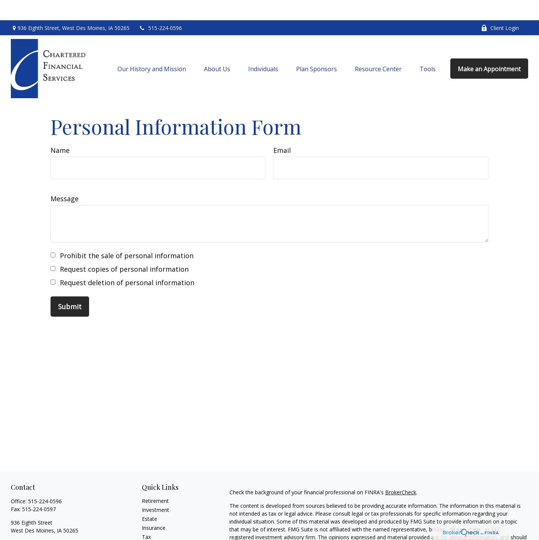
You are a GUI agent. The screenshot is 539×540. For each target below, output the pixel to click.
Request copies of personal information (124, 248)
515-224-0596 (160, 7)
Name (60, 130)
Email (282, 130)
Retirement (155, 480)
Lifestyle (152, 534)
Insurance (153, 507)
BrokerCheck (400, 472)
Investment (155, 489)
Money (150, 525)
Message (65, 178)
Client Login (500, 7)
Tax (146, 516)
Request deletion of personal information (127, 262)
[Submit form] (70, 286)
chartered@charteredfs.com (45, 523)
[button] (151, 48)
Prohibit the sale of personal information (127, 235)
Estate (149, 498)
